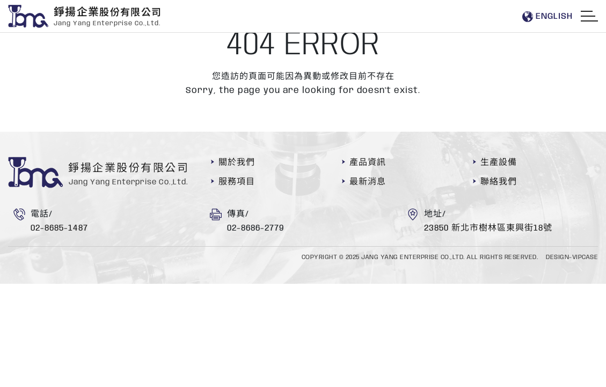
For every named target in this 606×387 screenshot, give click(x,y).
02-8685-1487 (59, 228)
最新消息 (367, 182)
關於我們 (236, 162)
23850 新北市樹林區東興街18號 (488, 228)
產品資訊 (367, 162)
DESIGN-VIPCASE (572, 257)
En (547, 17)
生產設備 (498, 162)
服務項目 (236, 182)
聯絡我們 (498, 182)
